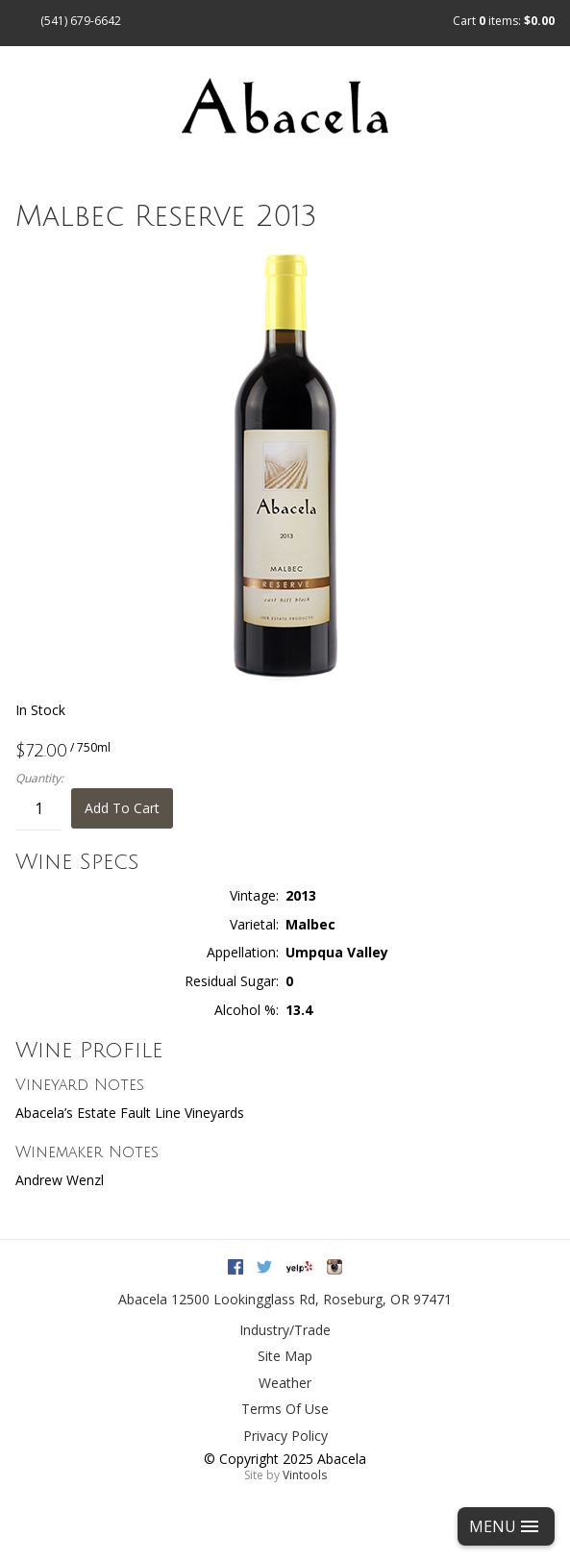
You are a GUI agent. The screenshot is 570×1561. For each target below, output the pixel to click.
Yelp (299, 1267)
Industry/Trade (285, 1330)
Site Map (285, 1356)
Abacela (142, 1299)
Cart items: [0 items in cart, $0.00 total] (504, 20)
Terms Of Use (285, 1409)
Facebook (235, 1267)
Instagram (334, 1267)
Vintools (305, 1475)
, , (311, 1299)
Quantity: (39, 778)
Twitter (264, 1267)
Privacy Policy (285, 1435)
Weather (285, 1383)
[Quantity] (38, 808)
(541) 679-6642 (80, 20)
